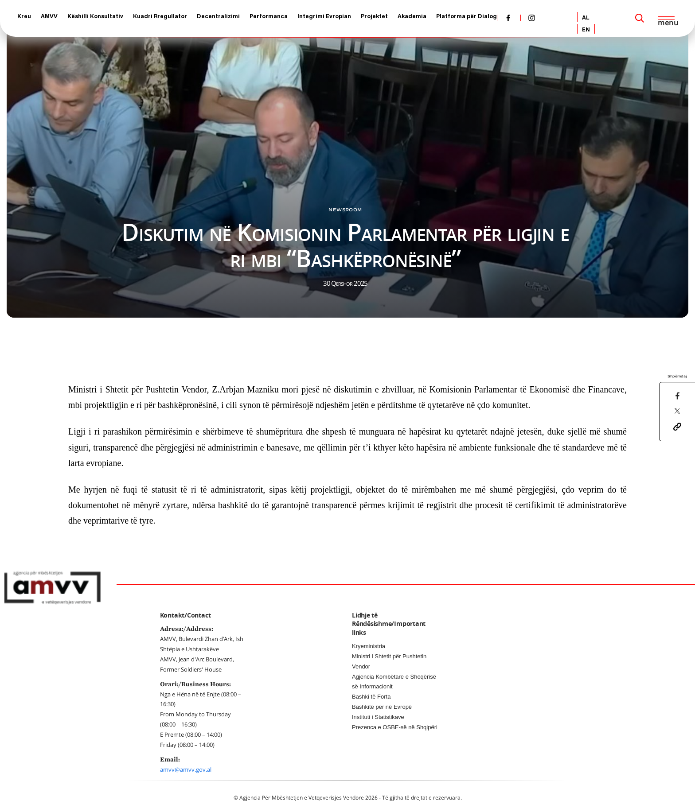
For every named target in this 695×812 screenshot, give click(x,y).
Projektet (374, 16)
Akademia (412, 16)
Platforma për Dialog (466, 16)
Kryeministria (368, 646)
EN (586, 30)
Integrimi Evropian (324, 16)
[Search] (640, 18)
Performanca (269, 16)
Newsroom (345, 209)
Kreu (24, 16)
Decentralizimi (218, 16)
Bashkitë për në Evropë (382, 706)
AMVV (49, 16)
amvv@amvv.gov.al (185, 769)
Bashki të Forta (371, 696)
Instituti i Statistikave (378, 717)
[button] (677, 426)
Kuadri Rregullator (160, 16)
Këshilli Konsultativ (95, 16)
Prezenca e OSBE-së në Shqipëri (394, 727)
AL (586, 18)
